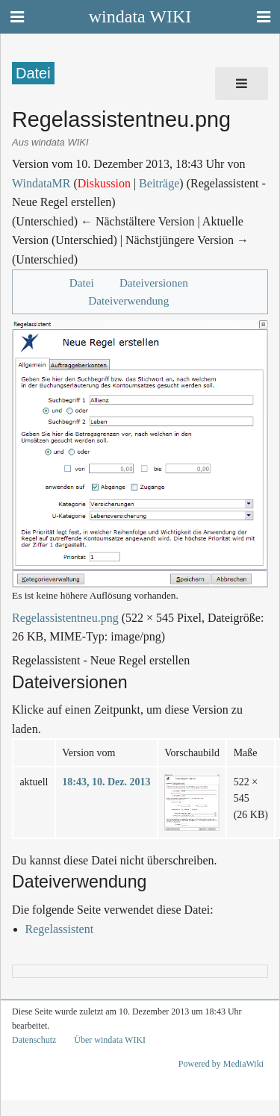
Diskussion (104, 183)
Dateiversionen (153, 282)
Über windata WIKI (110, 1040)
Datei (81, 282)
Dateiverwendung (128, 300)
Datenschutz (34, 1040)
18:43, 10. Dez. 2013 (106, 782)
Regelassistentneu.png (65, 617)
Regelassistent (59, 929)
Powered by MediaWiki (221, 1064)
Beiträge (159, 183)
